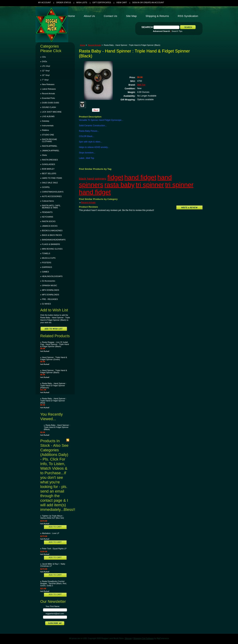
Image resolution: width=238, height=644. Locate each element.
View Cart (121, 2)
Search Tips (177, 31)
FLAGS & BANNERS (51, 244)
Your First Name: (53, 606)
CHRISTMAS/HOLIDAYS (52, 192)
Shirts (44, 155)
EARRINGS (47, 267)
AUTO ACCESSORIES (52, 196)
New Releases (48, 84)
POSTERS (46, 263)
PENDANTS (47, 212)
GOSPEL (46, 187)
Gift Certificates (102, 2)
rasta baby (120, 184)
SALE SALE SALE (50, 183)
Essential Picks (48, 98)
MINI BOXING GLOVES (52, 249)
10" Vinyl (45, 75)
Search (147, 27)
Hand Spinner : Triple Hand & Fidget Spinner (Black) (53, 371)
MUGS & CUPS (48, 258)
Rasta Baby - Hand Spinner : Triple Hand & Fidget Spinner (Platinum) (53, 385)
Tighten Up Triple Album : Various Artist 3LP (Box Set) (52, 517)
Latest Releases (49, 89)
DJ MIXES (46, 304)
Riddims (45, 130)
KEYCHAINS (47, 217)
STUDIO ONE (48, 135)
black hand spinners (92, 178)
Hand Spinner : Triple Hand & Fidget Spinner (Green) (53, 358)
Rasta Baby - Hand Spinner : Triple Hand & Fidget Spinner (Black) (57, 427)
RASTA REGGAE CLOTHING (49, 140)
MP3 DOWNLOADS (50, 295)
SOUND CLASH (49, 107)
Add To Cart (55, 527)
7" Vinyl (45, 80)
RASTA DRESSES (50, 160)
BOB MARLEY (48, 169)
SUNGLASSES (48, 164)
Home (82, 45)
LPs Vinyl (46, 66)
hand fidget (140, 177)
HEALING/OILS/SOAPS (52, 276)
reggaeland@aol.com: (55, 613)
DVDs (44, 61)
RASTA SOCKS (48, 221)
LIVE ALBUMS (48, 116)
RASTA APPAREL (49, 146)
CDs (44, 57)
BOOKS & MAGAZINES (52, 230)
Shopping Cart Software (143, 638)
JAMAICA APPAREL (50, 151)
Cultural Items (48, 201)
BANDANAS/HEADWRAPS (54, 240)
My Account (44, 2)
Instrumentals (47, 126)
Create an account (153, 2)
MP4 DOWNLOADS (50, 290)
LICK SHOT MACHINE (51, 112)
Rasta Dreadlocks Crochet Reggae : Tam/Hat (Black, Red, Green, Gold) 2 (53, 583)
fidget (115, 177)
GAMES (45, 272)
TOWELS (46, 253)
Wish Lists (81, 2)
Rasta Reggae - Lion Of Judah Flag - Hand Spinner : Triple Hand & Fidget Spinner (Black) (54, 344)
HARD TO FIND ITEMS (52, 178)
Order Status (63, 2)
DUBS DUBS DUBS (50, 103)
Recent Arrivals (48, 93)
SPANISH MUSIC (49, 285)
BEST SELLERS (49, 173)
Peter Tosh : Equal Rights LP (54, 548)
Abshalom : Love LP (50, 533)
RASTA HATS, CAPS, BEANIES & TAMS (51, 206)
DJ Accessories (48, 281)
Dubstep (45, 121)
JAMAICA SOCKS (50, 226)
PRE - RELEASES (50, 299)
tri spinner (150, 184)
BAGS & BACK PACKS (52, 235)
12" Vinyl (45, 71)
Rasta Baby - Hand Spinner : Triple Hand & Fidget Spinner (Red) (53, 400)
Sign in (135, 2)
